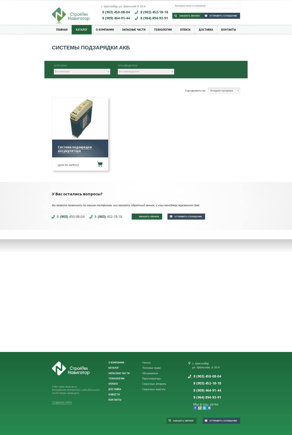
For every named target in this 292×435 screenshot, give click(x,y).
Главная (62, 29)
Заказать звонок (187, 15)
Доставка (206, 29)
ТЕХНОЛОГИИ (116, 378)
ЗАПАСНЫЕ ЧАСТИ (119, 373)
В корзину (100, 164)
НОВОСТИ (114, 394)
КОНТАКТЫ (114, 399)
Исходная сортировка (224, 90)
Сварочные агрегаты (153, 389)
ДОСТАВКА (114, 389)
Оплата (185, 29)
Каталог (81, 29)
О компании (105, 29)
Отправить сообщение (221, 15)
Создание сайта (62, 402)
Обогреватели (150, 373)
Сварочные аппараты (154, 383)
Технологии (163, 29)
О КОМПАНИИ (116, 362)
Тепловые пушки (151, 367)
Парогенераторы (151, 378)
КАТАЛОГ (113, 367)
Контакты (228, 29)
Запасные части (133, 29)
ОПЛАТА (113, 383)
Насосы (146, 362)
